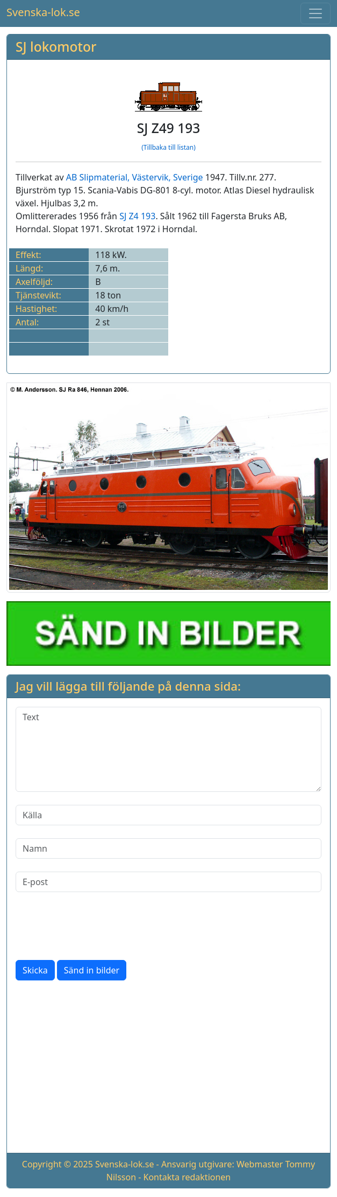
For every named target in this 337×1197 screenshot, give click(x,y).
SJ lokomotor (56, 46)
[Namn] (168, 848)
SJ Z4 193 (137, 216)
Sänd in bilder (91, 970)
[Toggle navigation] (315, 13)
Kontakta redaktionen (187, 1177)
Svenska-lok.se (43, 12)
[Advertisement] (168, 1068)
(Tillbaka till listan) (168, 147)
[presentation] (97, 926)
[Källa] (168, 815)
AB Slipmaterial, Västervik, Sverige (134, 177)
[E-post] (168, 882)
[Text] (168, 749)
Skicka (35, 970)
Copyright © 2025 (57, 1164)
